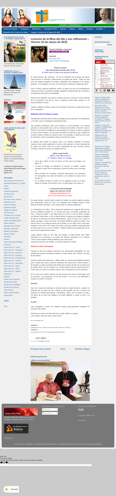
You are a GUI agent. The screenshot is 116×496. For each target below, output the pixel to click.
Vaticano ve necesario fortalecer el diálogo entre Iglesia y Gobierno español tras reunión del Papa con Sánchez (103, 128)
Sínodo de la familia (10, 282)
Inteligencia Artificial (10, 210)
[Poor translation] (5, 462)
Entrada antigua (82, 349)
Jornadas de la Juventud (12, 215)
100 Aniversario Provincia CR (14, 181)
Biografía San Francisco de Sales (15, 32)
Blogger (99, 444)
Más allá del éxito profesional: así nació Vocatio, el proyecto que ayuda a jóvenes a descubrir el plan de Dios (103, 109)
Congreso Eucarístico (11, 191)
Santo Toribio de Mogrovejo (59, 61)
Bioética (6, 189)
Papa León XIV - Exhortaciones (14, 258)
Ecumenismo (8, 197)
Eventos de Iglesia (10, 29)
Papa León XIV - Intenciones (13, 263)
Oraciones (7, 244)
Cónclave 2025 (9, 194)
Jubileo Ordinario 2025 (11, 218)
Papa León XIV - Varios (12, 266)
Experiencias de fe (10, 207)
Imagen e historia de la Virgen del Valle (45, 32)
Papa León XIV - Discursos (13, 253)
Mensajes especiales (11, 228)
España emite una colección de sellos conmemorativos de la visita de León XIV (102, 137)
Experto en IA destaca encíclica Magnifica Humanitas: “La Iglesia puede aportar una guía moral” (102, 119)
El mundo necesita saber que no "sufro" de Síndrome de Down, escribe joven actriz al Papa (103, 174)
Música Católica (9, 234)
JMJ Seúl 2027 (9, 213)
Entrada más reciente (41, 349)
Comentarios (47, 413)
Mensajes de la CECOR (12, 226)
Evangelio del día (44, 341)
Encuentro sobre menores (12, 199)
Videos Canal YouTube (11, 292)
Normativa (7, 236)
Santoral (6, 276)
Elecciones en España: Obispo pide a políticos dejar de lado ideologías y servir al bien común (103, 149)
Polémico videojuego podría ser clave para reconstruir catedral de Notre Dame (102, 157)
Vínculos (89, 29)
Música (72, 29)
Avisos (6, 186)
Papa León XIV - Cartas (12, 247)
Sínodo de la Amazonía (12, 279)
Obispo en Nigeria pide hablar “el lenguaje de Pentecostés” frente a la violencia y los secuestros (103, 100)
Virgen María (8, 295)
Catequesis (25, 29)
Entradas (46, 409)
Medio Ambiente (9, 223)
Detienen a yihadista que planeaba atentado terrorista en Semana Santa (103, 165)
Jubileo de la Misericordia (12, 220)
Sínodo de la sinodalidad (12, 284)
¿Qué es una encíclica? (40, 360)
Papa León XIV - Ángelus (12, 271)
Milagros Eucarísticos (11, 231)
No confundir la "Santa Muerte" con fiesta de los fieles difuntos (103, 182)
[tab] (100, 61)
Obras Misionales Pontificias (13, 242)
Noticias (63, 29)
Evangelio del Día (50, 29)
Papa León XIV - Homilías (12, 260)
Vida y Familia (8, 290)
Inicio (62, 349)
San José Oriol (54, 58)
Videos (80, 29)
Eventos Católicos (10, 205)
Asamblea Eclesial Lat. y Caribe (14, 183)
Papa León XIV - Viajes (11, 268)
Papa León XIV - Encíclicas (13, 255)
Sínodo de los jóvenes (11, 287)
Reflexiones (36, 29)
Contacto (99, 29)
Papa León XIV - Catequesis (13, 250)
